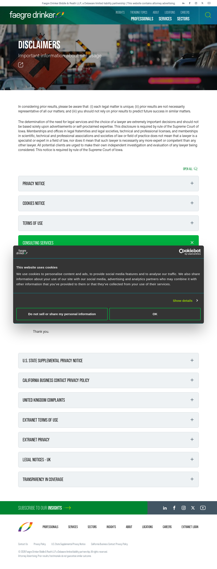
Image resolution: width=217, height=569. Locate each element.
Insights (111, 527)
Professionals (50, 527)
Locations (147, 527)
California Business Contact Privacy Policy (109, 544)
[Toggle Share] (21, 65)
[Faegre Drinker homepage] (37, 15)
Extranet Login (190, 527)
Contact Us (23, 544)
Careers (167, 527)
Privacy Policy (40, 544)
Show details (183, 300)
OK (155, 314)
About (129, 527)
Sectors (92, 527)
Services (73, 527)
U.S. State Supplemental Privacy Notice (68, 544)
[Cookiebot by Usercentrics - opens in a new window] (182, 252)
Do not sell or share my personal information (62, 314)
